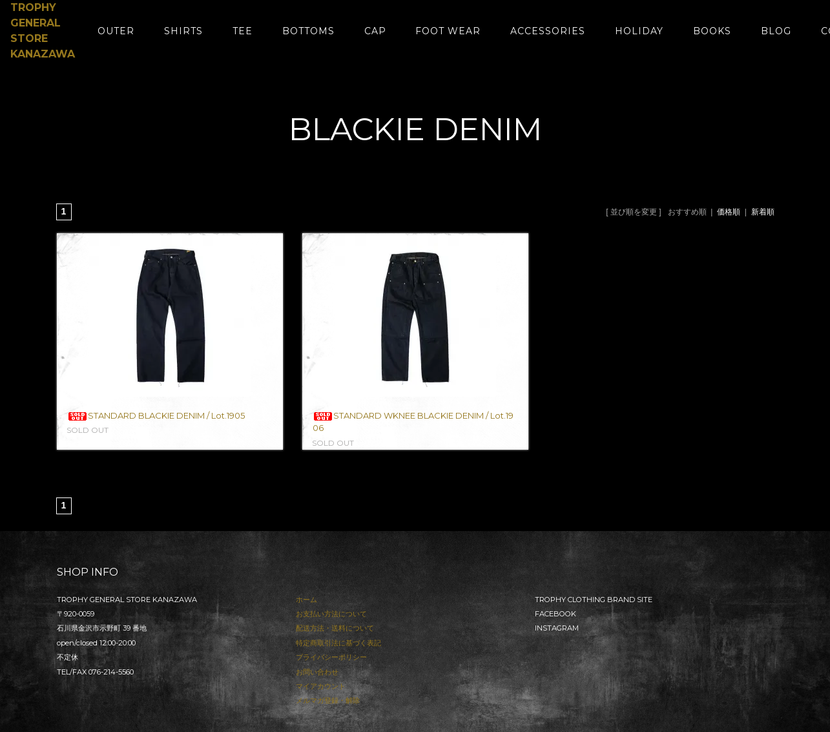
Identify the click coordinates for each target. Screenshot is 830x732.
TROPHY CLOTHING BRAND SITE (593, 599)
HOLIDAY (639, 31)
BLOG (776, 31)
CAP (375, 31)
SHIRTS (183, 31)
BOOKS (712, 31)
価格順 (728, 211)
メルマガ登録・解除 (328, 700)
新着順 (762, 211)
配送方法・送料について (335, 628)
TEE (243, 31)
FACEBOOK (555, 613)
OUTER (116, 31)
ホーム (306, 599)
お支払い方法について (331, 613)
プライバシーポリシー (331, 657)
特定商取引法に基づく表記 (338, 642)
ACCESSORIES (547, 31)
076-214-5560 (111, 671)
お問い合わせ (317, 671)
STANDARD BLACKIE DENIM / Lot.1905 (156, 415)
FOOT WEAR (448, 31)
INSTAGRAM (557, 628)
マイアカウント (321, 686)
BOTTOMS (308, 31)
